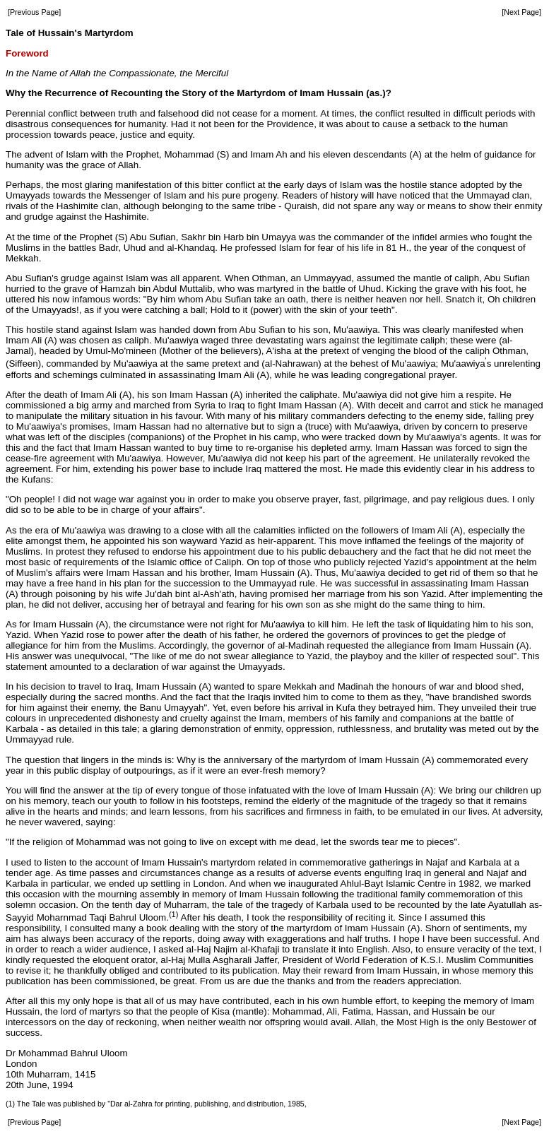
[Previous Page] (34, 12)
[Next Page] (521, 12)
